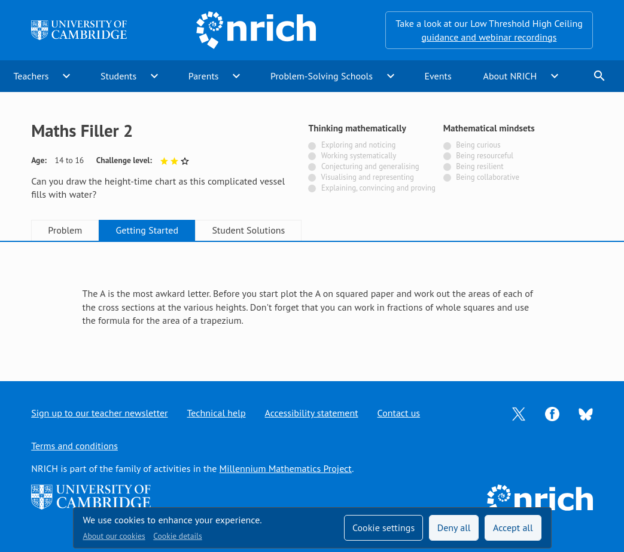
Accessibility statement (311, 413)
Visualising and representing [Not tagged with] (367, 177)
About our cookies (114, 535)
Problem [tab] (65, 230)
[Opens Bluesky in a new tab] (586, 413)
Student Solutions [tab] (248, 230)
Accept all (513, 527)
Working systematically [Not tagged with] (359, 156)
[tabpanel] (312, 300)
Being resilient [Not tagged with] (479, 166)
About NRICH (510, 76)
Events (437, 76)
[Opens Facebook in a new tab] (552, 413)
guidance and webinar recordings (489, 37)
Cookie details (177, 535)
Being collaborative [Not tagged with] (487, 177)
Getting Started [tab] (147, 230)
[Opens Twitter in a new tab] (519, 413)
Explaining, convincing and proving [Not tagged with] (378, 188)
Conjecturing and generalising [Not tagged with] (370, 166)
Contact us (399, 413)
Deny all (454, 527)
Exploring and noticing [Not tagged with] (358, 145)
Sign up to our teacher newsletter (99, 413)
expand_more (66, 76)
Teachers (30, 76)
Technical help (216, 413)
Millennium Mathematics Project (286, 468)
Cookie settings (383, 527)
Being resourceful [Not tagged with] (484, 156)
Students (118, 76)
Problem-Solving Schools (321, 76)
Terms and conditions (74, 446)
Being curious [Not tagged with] (478, 145)
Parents (203, 76)
